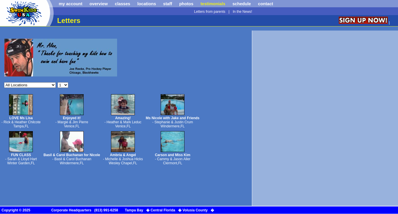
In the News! (242, 12)
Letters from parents (209, 12)
